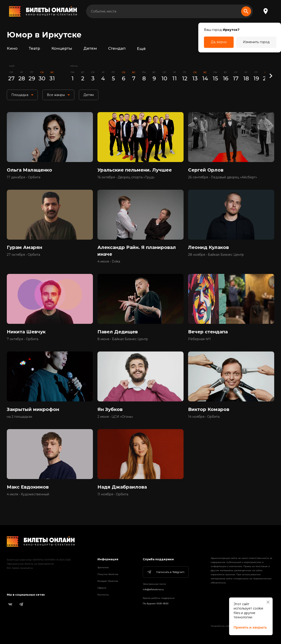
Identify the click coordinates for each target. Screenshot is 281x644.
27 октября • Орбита (23, 255)
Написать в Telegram (165, 572)
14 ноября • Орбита (204, 417)
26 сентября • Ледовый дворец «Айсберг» (222, 177)
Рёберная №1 (199, 339)
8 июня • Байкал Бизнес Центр (122, 339)
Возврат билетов (107, 581)
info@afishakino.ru (153, 589)
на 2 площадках (19, 417)
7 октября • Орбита (22, 339)
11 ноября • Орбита (112, 494)
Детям (90, 48)
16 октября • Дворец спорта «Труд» (126, 177)
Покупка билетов (107, 574)
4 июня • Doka (108, 262)
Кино (12, 48)
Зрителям (103, 567)
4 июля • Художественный (28, 494)
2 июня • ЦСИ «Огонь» (115, 417)
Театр (34, 48)
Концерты (61, 48)
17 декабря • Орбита (23, 177)
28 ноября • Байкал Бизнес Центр (216, 255)
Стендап (117, 48)
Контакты (103, 594)
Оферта (101, 587)
